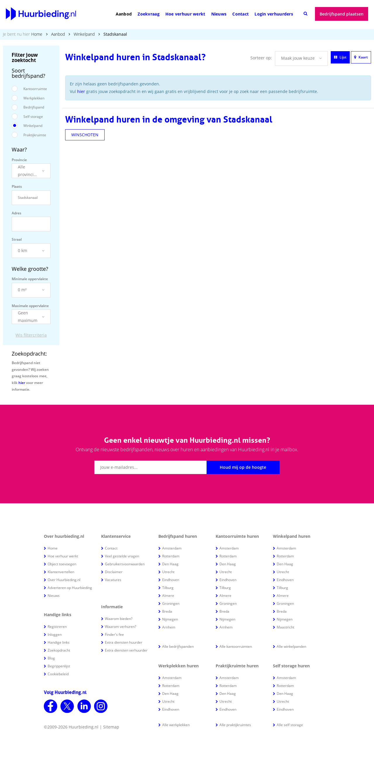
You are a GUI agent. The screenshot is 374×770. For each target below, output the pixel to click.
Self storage (33, 116)
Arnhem (168, 627)
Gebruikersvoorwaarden (125, 563)
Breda (167, 611)
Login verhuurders (273, 14)
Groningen (170, 603)
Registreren (57, 626)
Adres (16, 213)
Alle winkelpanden (291, 646)
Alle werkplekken (176, 724)
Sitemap (111, 727)
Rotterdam (170, 556)
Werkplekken (33, 98)
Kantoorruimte (35, 88)
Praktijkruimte (34, 134)
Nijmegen (170, 619)
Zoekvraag (149, 14)
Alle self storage (290, 724)
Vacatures (113, 579)
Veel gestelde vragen (122, 556)
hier (21, 382)
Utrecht (168, 571)
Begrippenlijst (59, 666)
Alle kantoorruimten (235, 646)
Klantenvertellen (61, 571)
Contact (240, 14)
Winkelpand (84, 34)
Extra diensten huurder (123, 642)
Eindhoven (170, 579)
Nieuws (219, 14)
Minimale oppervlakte (30, 278)
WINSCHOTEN (84, 134)
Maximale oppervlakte (30, 305)
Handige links (59, 642)
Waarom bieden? (118, 618)
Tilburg (168, 587)
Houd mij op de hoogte (243, 467)
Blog (51, 658)
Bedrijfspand (33, 107)
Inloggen (55, 634)
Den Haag (170, 563)
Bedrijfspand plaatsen (341, 14)
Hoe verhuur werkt (185, 14)
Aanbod (124, 14)
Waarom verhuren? (120, 626)
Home (36, 34)
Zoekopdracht (59, 650)
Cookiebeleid (58, 673)
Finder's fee (114, 634)
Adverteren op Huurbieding (70, 587)
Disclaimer (113, 571)
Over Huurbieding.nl (64, 579)
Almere (168, 595)
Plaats (17, 186)
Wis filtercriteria (31, 335)
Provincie (19, 159)
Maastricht (285, 627)
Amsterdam (171, 548)
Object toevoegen (62, 563)
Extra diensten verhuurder (126, 650)
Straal (17, 239)
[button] (31, 170)
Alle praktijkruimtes (235, 724)
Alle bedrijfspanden (178, 646)
